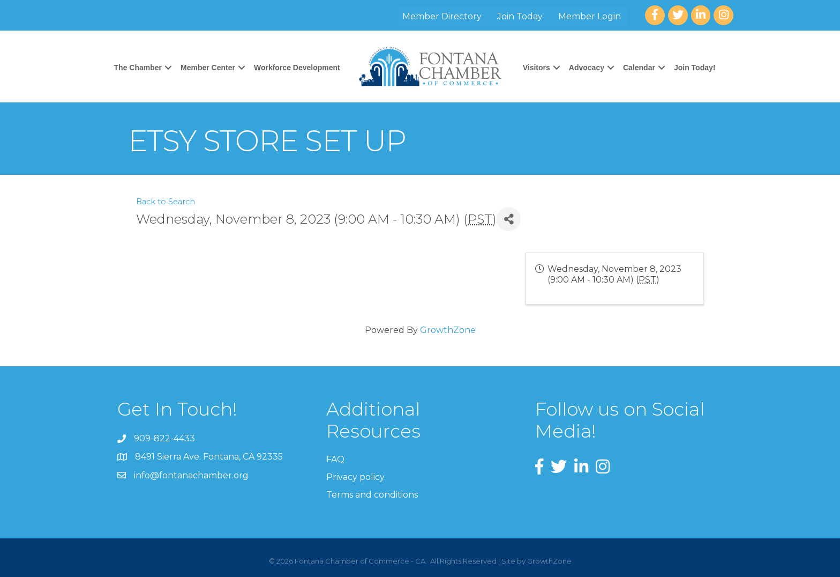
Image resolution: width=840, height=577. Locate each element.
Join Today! (695, 67)
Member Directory (442, 16)
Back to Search (165, 201)
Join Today (520, 16)
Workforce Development (297, 67)
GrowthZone (448, 330)
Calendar (639, 67)
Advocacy (586, 67)
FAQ (335, 459)
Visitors (536, 67)
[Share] (509, 219)
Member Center (208, 67)
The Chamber (138, 67)
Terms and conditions (372, 495)
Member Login (589, 16)
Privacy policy (355, 477)
